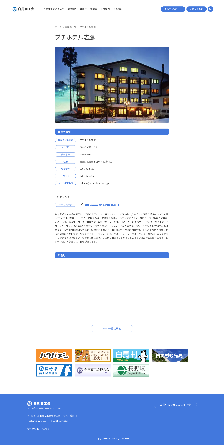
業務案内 (72, 9)
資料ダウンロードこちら (40, 428)
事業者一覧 (70, 27)
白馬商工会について (53, 9)
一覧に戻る (114, 328)
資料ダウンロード (173, 9)
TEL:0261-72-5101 (36, 420)
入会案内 (105, 9)
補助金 (83, 9)
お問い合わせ (196, 9)
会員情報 (117, 9)
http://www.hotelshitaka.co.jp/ (102, 204)
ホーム (58, 27)
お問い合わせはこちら (173, 404)
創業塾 (93, 9)
